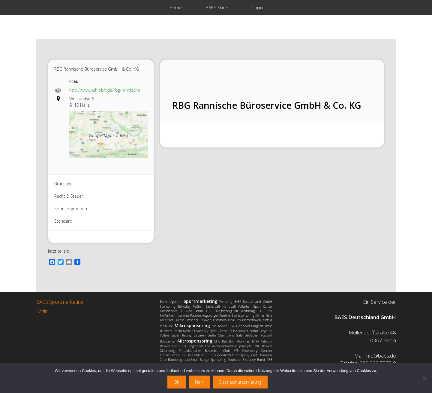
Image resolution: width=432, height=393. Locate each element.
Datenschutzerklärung (240, 382)
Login (257, 8)
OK (176, 382)
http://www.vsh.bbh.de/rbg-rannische (104, 90)
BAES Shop (217, 8)
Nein (199, 382)
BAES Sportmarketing (59, 301)
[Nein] (425, 378)
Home (176, 8)
